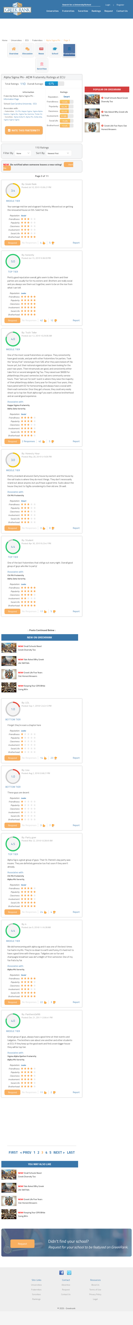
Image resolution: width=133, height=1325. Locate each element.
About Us (95, 1284)
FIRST (13, 1152)
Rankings (96, 11)
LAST (71, 1152)
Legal (95, 1299)
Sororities (83, 11)
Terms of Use (95, 1289)
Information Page (11, 99)
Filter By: (8, 153)
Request (108, 11)
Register (120, 4)
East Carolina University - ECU (23, 103)
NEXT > (59, 1152)
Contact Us (122, 11)
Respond (12, 243)
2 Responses (28, 441)
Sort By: (40, 153)
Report (76, 242)
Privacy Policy (95, 1294)
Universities (52, 11)
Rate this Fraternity (24, 130)
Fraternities (68, 11)
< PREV (25, 1152)
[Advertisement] (41, 1121)
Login (107, 4)
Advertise (66, 1284)
